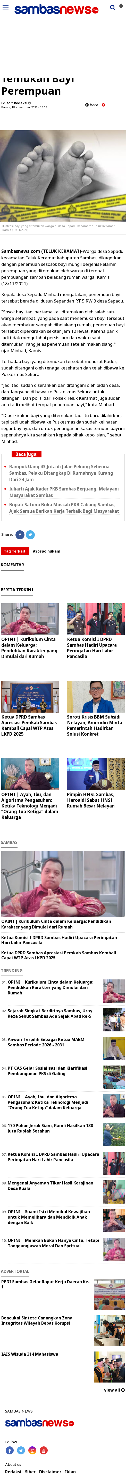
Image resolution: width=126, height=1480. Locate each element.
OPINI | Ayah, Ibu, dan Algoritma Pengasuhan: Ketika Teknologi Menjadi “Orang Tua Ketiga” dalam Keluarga (29, 805)
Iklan (70, 1472)
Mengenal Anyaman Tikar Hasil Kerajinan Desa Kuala (50, 1185)
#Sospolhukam (46, 551)
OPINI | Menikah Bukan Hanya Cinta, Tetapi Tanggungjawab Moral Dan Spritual (53, 1243)
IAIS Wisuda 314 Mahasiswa (29, 1354)
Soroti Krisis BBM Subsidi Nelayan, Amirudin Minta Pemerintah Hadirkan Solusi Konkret (94, 725)
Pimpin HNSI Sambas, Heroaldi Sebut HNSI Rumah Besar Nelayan (91, 800)
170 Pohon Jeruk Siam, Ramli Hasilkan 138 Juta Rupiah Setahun (50, 1128)
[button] (120, 3)
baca (91, 105)
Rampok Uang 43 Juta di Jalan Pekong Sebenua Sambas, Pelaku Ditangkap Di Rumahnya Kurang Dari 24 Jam (61, 473)
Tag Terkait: (15, 551)
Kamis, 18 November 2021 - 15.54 (24, 107)
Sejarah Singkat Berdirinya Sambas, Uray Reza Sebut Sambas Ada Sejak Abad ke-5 (50, 1013)
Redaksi (13, 1472)
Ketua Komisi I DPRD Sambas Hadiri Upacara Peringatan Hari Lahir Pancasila (92, 647)
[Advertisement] (63, 39)
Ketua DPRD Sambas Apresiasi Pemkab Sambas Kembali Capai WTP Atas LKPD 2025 (29, 725)
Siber (30, 1472)
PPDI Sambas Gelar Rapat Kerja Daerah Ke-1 (45, 1284)
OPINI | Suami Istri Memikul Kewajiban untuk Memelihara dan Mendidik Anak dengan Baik (49, 1217)
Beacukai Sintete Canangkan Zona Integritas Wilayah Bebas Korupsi (36, 1320)
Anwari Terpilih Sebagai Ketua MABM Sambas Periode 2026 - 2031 (46, 1042)
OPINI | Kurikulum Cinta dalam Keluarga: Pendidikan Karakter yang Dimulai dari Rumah (29, 647)
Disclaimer (50, 1472)
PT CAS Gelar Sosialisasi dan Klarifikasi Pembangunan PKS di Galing (47, 1070)
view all (114, 1390)
